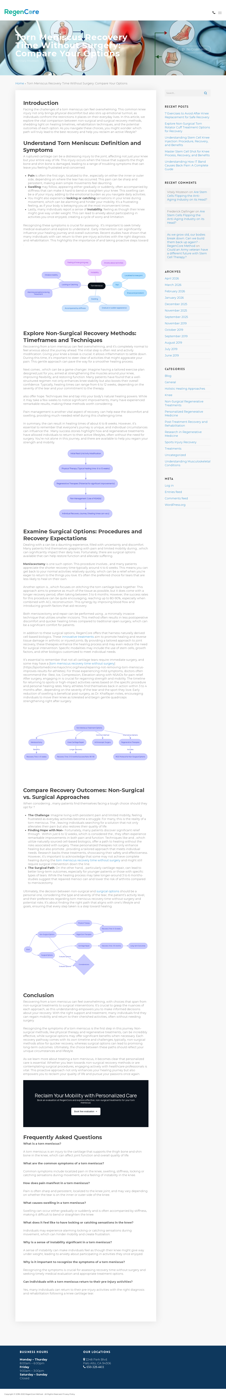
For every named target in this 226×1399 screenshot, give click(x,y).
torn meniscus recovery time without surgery (82, 663)
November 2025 (176, 310)
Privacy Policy (68, 1394)
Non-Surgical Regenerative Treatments (184, 403)
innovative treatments (78, 637)
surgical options (108, 891)
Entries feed (173, 492)
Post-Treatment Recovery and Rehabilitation (186, 423)
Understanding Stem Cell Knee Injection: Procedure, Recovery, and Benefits (187, 141)
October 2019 (174, 330)
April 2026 (172, 278)
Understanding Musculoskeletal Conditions (187, 463)
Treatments (173, 448)
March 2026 (173, 285)
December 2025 (176, 304)
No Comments (193, 49)
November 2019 (176, 323)
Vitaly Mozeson (29, 60)
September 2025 (176, 317)
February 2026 (175, 291)
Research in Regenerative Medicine (183, 434)
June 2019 (172, 355)
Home (19, 83)
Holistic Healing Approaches (185, 388)
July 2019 (171, 349)
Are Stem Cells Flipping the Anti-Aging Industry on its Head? (187, 195)
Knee (75, 60)
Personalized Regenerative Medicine (184, 413)
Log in (169, 485)
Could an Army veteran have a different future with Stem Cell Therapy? (187, 253)
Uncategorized (175, 455)
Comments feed (176, 498)
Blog (168, 376)
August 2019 (173, 342)
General (170, 382)
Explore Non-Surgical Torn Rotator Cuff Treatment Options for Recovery (187, 127)
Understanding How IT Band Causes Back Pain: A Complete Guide (186, 165)
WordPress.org (175, 505)
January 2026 (174, 297)
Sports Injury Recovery (180, 442)
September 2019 (176, 336)
